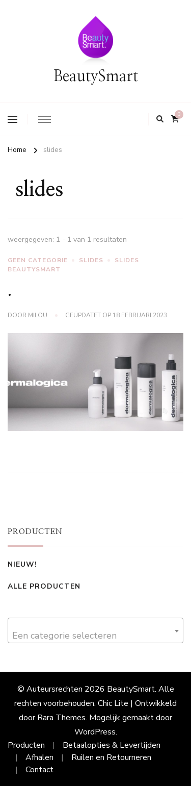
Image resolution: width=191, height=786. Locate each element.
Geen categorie (38, 260)
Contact (39, 769)
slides (91, 260)
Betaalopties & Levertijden (111, 745)
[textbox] (95, 635)
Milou (37, 315)
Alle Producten (44, 586)
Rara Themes (61, 717)
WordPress (95, 732)
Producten (26, 745)
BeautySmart (95, 76)
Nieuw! (22, 564)
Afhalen (39, 757)
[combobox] (95, 630)
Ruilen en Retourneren (111, 757)
